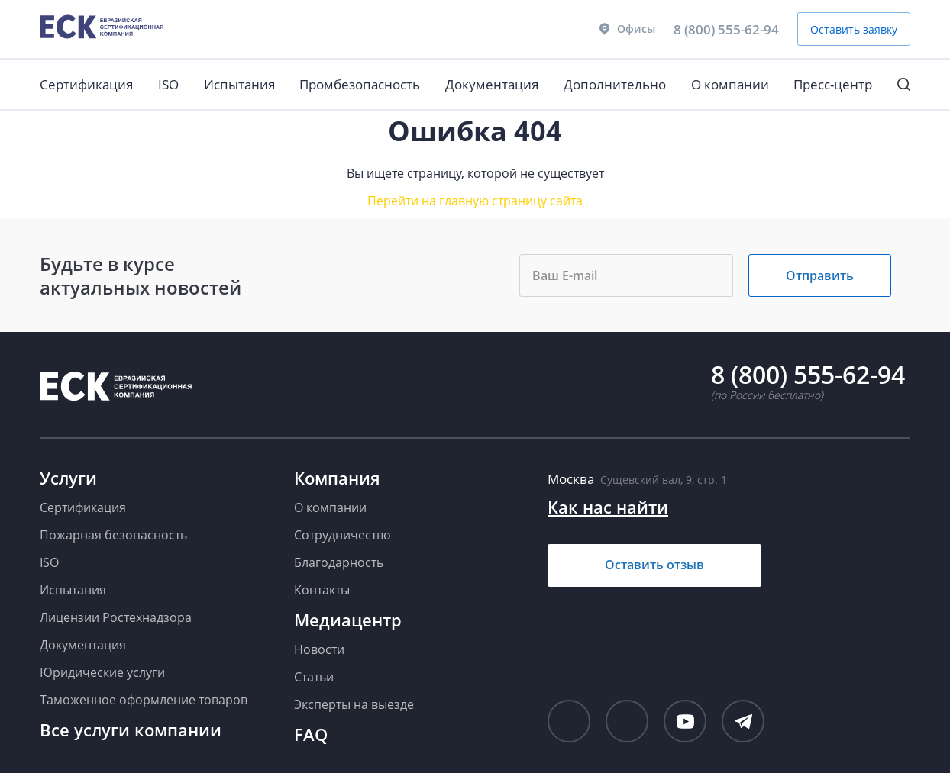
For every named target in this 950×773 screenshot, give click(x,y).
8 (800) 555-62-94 (726, 29)
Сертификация (86, 84)
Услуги (68, 477)
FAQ (311, 734)
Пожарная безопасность (113, 535)
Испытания (239, 84)
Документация (491, 84)
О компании (730, 84)
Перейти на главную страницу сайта (475, 200)
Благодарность (338, 562)
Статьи (314, 677)
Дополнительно (615, 84)
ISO (168, 84)
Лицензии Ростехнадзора (116, 617)
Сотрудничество (342, 535)
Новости (319, 649)
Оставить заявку (853, 29)
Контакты (322, 590)
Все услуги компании (130, 729)
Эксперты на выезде (354, 704)
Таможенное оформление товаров (143, 700)
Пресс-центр (832, 84)
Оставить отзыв (654, 564)
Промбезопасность (359, 84)
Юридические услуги (102, 672)
